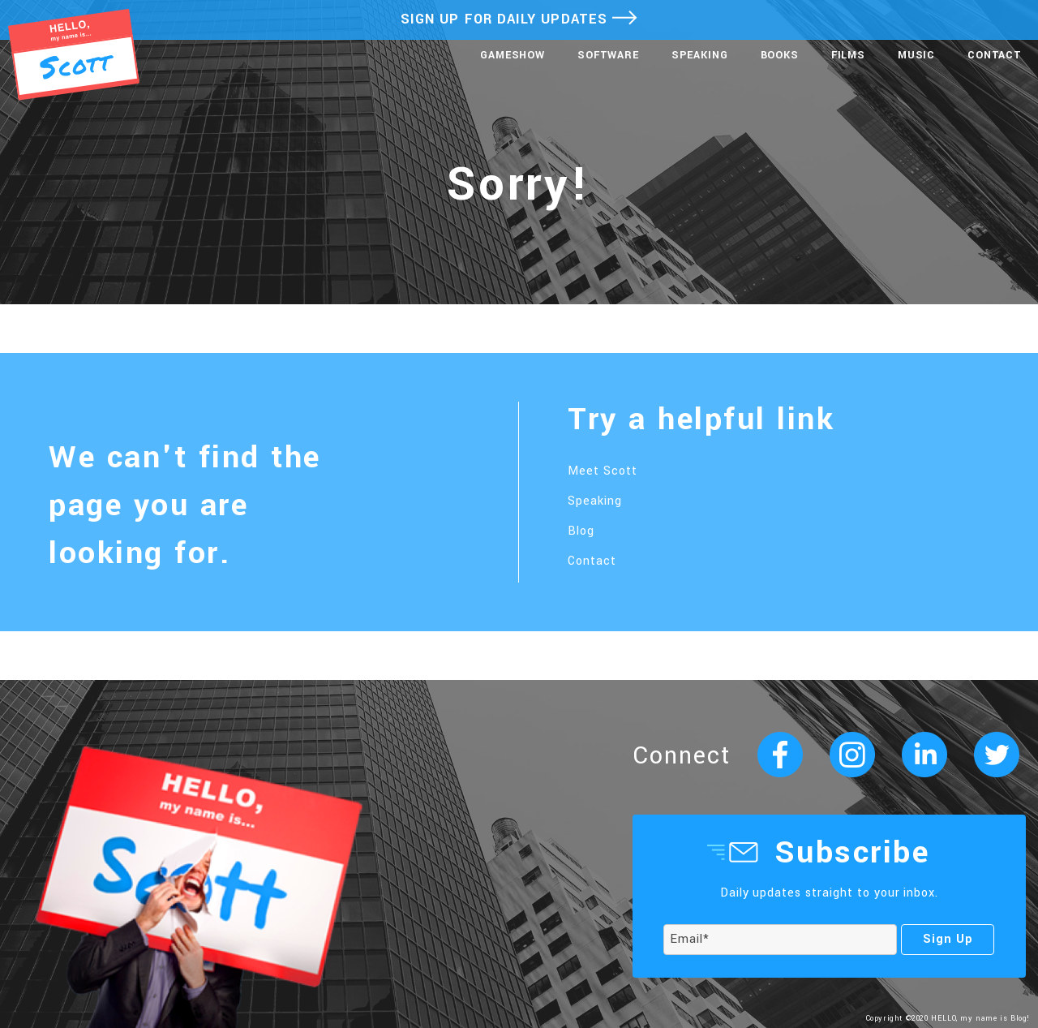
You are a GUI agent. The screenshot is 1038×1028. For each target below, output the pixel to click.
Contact (994, 55)
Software (608, 55)
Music (916, 55)
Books (780, 55)
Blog (581, 531)
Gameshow (512, 55)
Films (848, 55)
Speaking (699, 55)
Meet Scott (602, 471)
